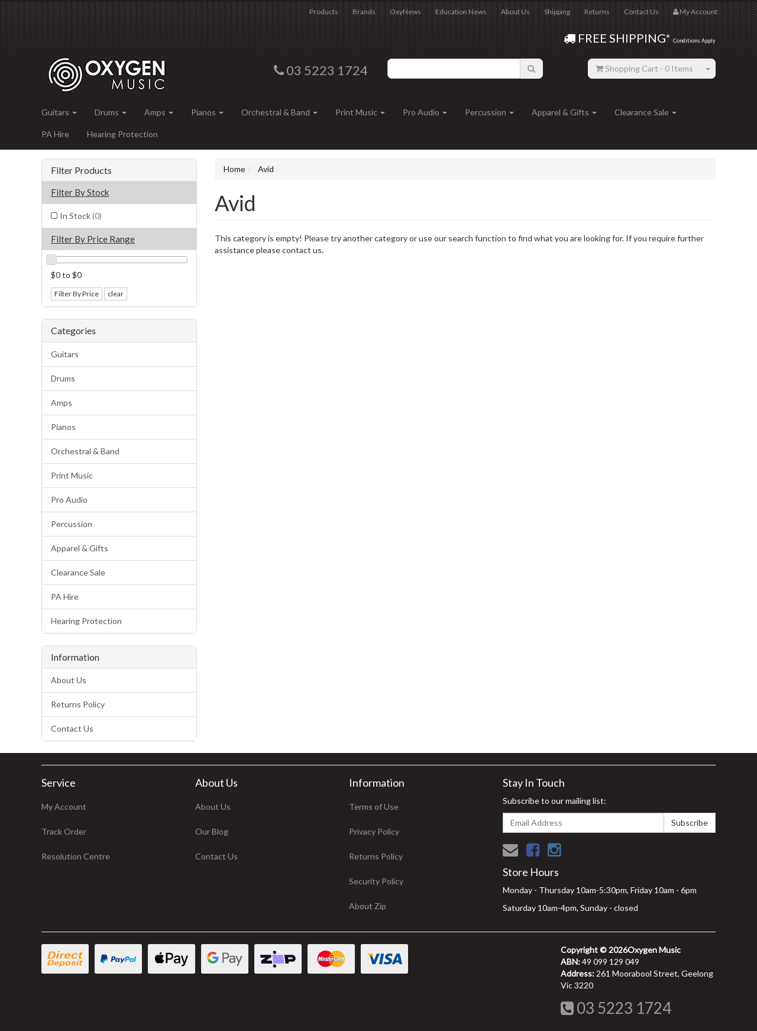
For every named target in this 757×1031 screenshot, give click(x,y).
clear (116, 293)
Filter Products (81, 170)
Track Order (63, 831)
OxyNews (405, 11)
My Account (63, 806)
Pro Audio (425, 112)
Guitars (59, 112)
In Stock (81, 216)
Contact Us (641, 11)
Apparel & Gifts (564, 112)
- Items (644, 68)
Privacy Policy (374, 831)
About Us (515, 11)
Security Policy (376, 881)
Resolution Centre (75, 856)
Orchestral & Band (279, 112)
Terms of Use (374, 806)
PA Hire (55, 134)
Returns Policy (78, 704)
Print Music (360, 112)
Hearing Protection (122, 134)
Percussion (489, 112)
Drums (111, 112)
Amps (158, 112)
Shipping (557, 11)
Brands (364, 11)
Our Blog (211, 831)
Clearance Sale (645, 112)
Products (323, 11)
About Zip (367, 906)
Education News (461, 11)
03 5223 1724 (616, 1007)
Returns (597, 11)
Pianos (207, 112)
